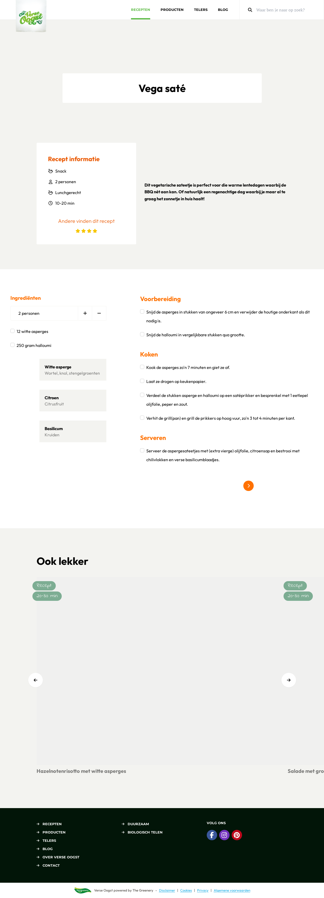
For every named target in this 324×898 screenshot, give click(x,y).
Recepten (140, 10)
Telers (201, 10)
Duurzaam (135, 824)
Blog (223, 10)
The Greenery (143, 890)
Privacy (203, 890)
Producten (172, 10)
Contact (48, 865)
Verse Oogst (103, 890)
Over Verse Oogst (58, 857)
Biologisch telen (142, 832)
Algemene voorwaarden (232, 890)
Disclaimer (167, 890)
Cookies (186, 890)
